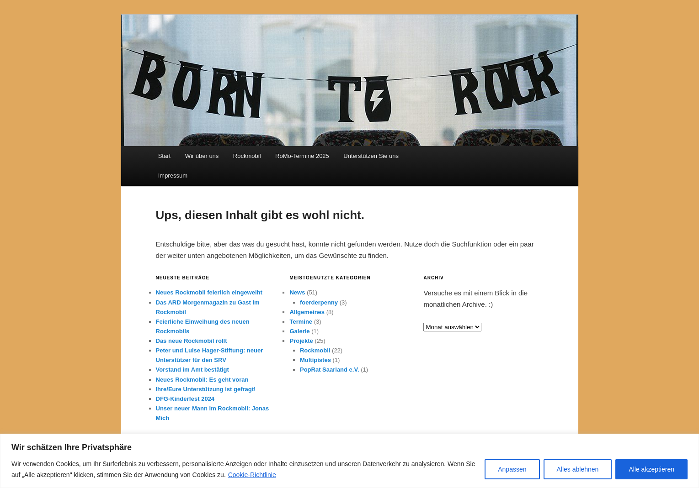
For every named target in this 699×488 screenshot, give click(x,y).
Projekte (301, 340)
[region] (349, 461)
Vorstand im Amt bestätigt (192, 369)
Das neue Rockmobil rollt (191, 340)
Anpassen (512, 469)
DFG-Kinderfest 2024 (185, 398)
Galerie (299, 331)
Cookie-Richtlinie (252, 474)
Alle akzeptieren (651, 469)
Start (164, 155)
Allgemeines (307, 312)
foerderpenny (319, 302)
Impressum (172, 175)
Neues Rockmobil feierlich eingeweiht (209, 292)
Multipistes (315, 360)
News (297, 292)
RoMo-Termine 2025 (302, 155)
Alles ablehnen (578, 469)
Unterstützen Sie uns (371, 155)
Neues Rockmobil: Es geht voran (202, 379)
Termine (300, 321)
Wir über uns (202, 155)
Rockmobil (247, 155)
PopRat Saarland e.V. (329, 369)
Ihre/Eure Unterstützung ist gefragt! (206, 389)
